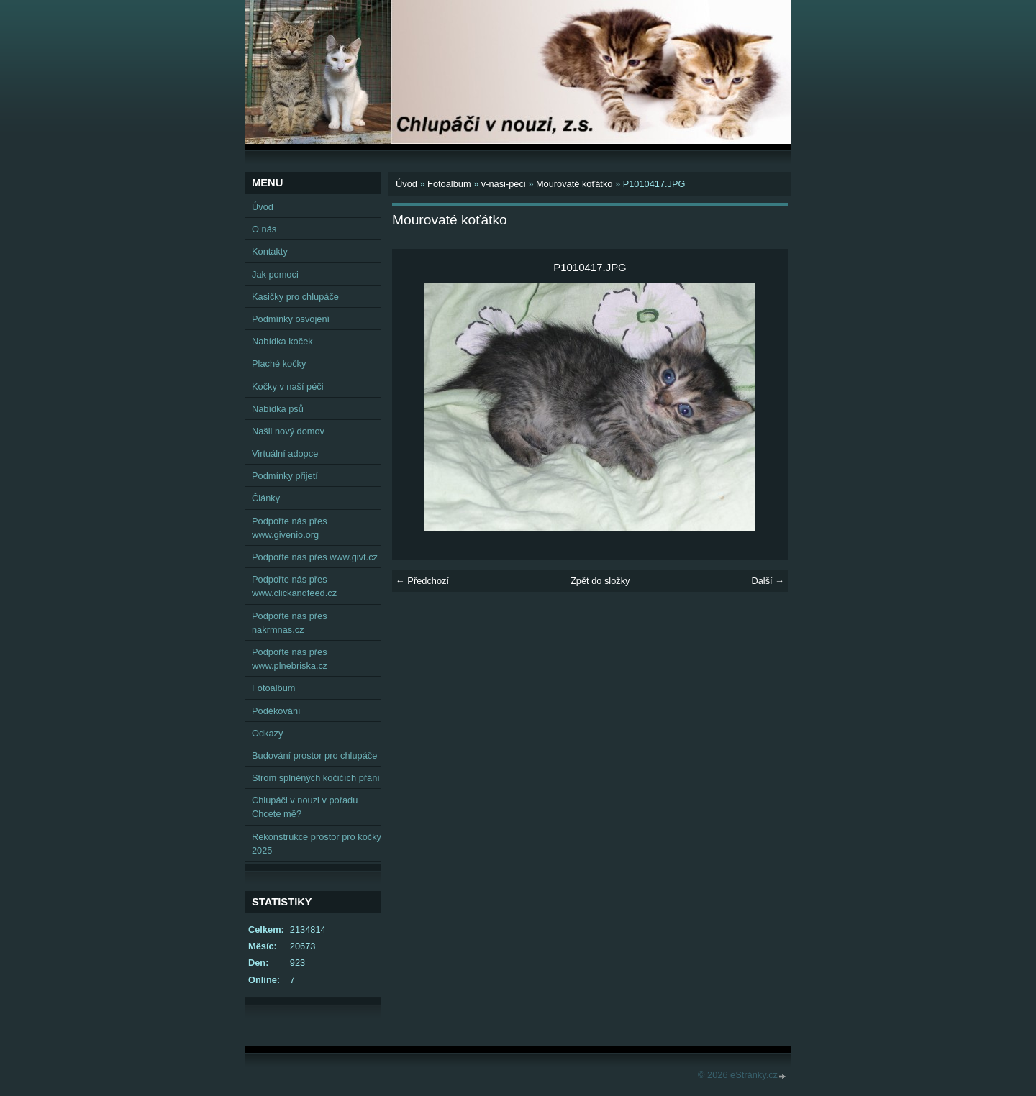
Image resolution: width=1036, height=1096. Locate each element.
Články (266, 498)
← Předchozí (422, 580)
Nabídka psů (278, 408)
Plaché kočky (279, 363)
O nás (264, 229)
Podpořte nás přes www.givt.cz (315, 557)
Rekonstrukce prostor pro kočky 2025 (316, 843)
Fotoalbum (449, 183)
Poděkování (276, 710)
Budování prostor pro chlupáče (314, 755)
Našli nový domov (288, 431)
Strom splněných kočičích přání (316, 777)
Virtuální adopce (285, 453)
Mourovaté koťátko (574, 183)
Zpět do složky (600, 580)
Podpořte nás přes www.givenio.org (289, 528)
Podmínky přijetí (285, 475)
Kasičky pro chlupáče (295, 296)
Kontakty (270, 251)
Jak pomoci (275, 274)
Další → (767, 580)
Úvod (406, 183)
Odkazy (267, 733)
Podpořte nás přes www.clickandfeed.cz (294, 586)
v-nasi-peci (503, 183)
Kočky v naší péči (288, 386)
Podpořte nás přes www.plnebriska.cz (289, 659)
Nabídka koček (282, 341)
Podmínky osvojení (291, 319)
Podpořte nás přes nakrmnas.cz (289, 623)
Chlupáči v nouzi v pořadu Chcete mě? (305, 807)
